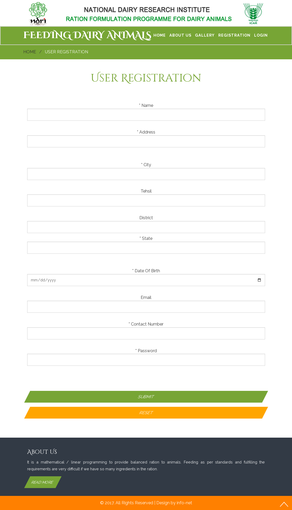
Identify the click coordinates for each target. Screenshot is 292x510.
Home (159, 35)
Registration (234, 35)
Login (261, 35)
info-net (184, 502)
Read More (42, 482)
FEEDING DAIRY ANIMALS (87, 35)
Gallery (205, 35)
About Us (180, 35)
